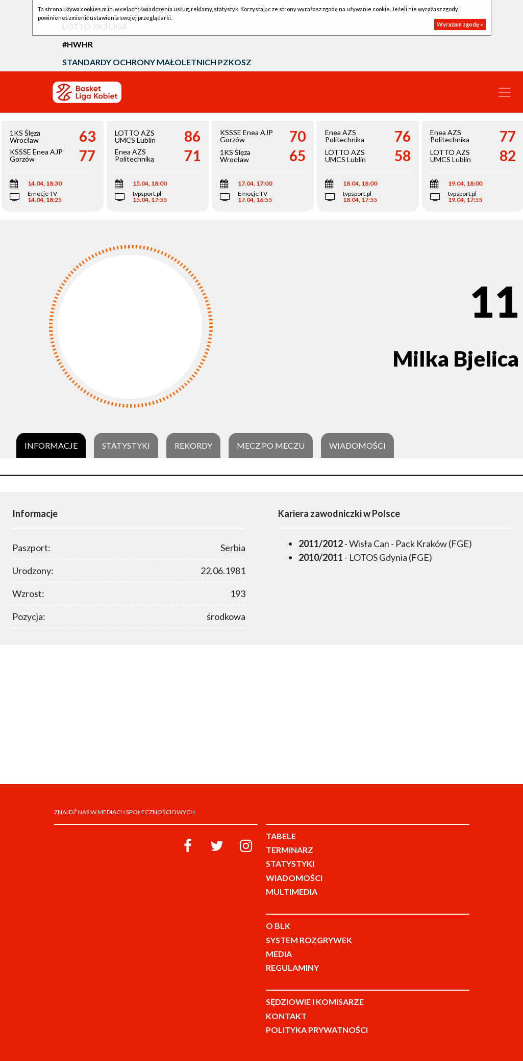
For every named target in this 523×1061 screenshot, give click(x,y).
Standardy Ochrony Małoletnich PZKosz (157, 62)
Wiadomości (357, 445)
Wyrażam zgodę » (460, 24)
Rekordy (193, 445)
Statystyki (126, 445)
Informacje (51, 445)
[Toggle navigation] (504, 92)
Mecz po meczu (271, 445)
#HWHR (77, 44)
